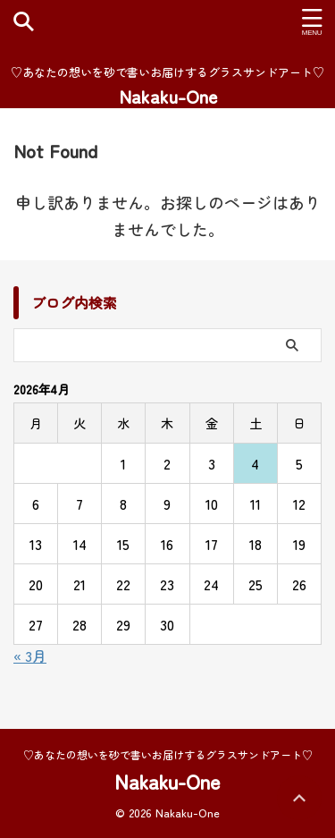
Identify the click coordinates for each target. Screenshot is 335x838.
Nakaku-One (168, 96)
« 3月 (29, 655)
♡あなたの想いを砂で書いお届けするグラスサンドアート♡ (168, 754)
